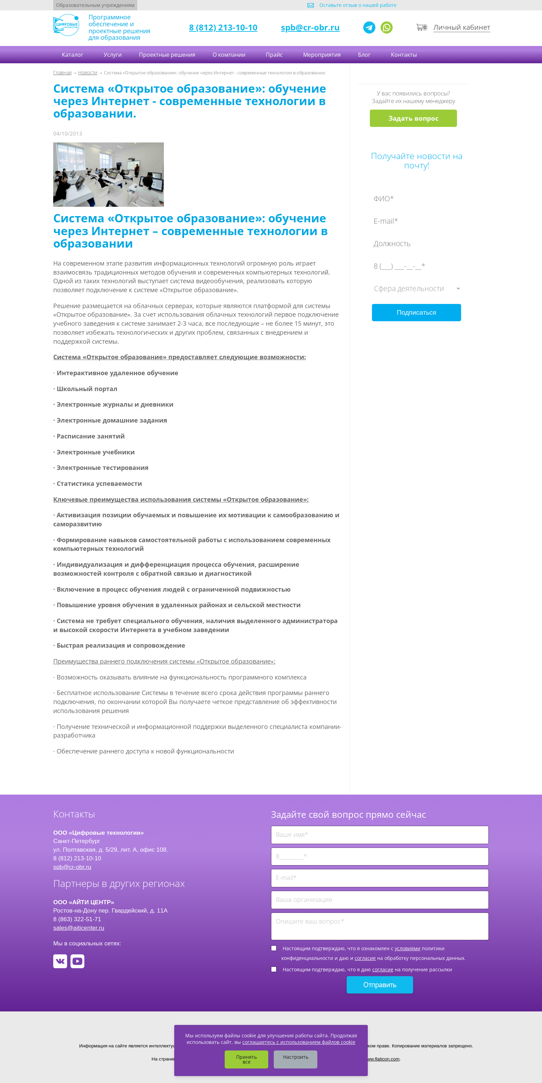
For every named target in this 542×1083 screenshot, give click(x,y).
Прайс (275, 54)
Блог (365, 54)
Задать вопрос (414, 118)
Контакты (404, 54)
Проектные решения (167, 54)
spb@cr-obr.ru (310, 27)
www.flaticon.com (382, 1059)
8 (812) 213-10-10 (223, 27)
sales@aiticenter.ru (78, 927)
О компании (230, 54)
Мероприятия (322, 54)
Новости (87, 72)
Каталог (73, 54)
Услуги (113, 54)
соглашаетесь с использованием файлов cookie (298, 1042)
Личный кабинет (461, 27)
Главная (62, 72)
